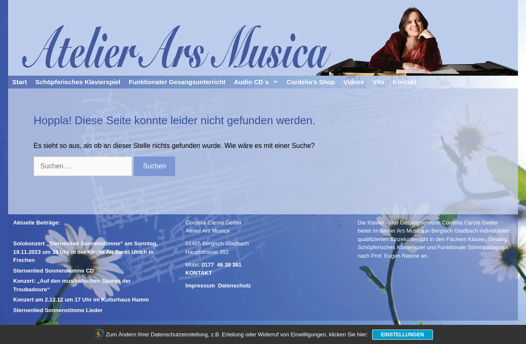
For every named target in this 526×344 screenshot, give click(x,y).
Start (19, 81)
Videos (353, 81)
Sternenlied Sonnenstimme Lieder (57, 310)
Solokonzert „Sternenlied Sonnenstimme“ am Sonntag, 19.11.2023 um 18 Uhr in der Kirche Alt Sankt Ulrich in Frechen (85, 251)
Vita (378, 81)
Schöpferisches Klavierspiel (77, 81)
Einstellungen (402, 335)
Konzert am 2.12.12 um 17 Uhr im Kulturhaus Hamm (81, 299)
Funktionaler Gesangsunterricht (177, 81)
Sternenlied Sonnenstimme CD (53, 270)
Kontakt (404, 81)
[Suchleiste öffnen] (509, 82)
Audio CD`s (258, 82)
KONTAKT (198, 273)
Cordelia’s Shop (311, 81)
